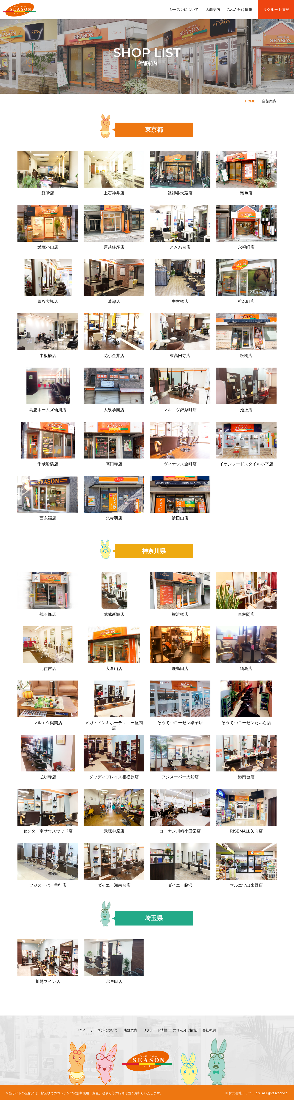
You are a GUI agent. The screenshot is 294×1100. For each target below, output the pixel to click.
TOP (78, 1029)
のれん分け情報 (239, 9)
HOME (249, 101)
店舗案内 (212, 9)
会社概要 (212, 1029)
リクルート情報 (276, 9)
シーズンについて (184, 9)
